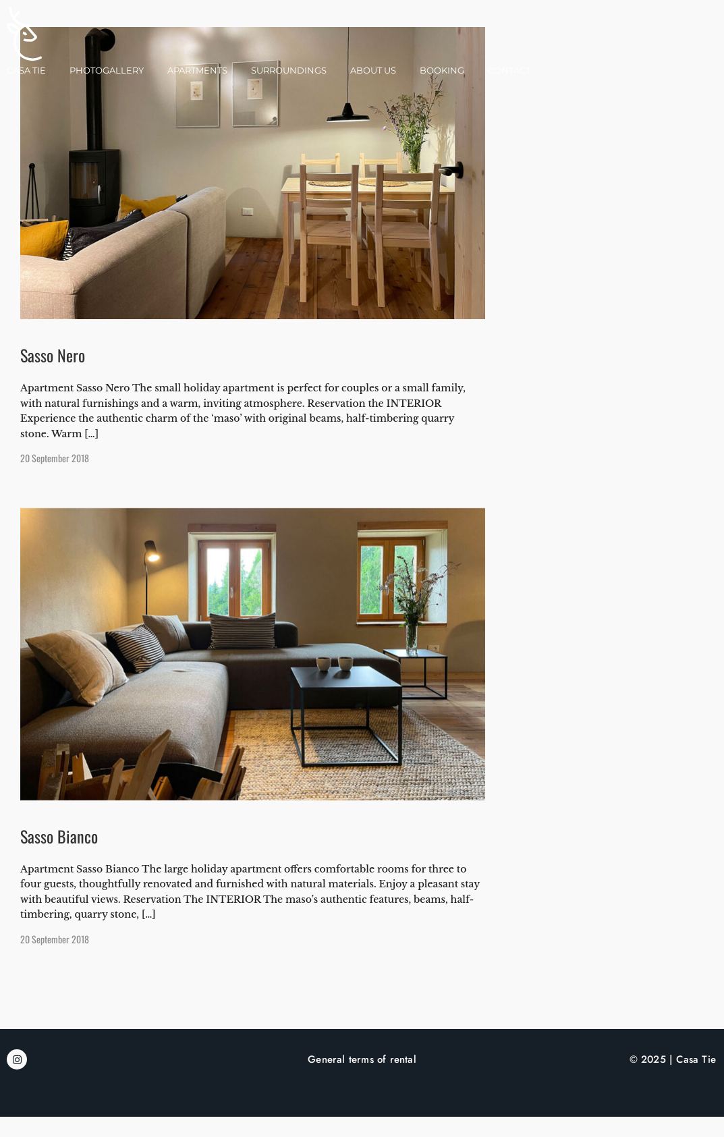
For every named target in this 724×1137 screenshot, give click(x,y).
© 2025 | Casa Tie (673, 1079)
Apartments (197, 70)
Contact (509, 70)
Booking (442, 70)
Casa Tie (26, 70)
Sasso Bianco (59, 856)
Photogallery (106, 70)
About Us (373, 70)
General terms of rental (362, 1079)
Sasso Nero (52, 375)
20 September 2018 (54, 478)
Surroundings (289, 70)
